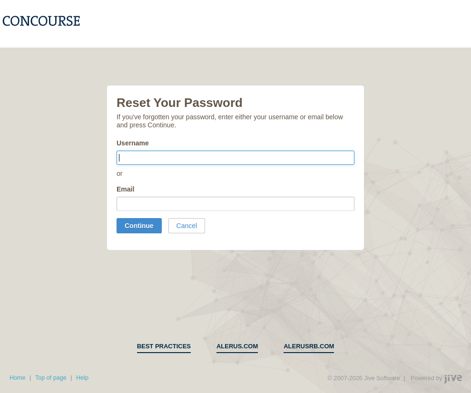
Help (82, 377)
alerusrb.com (309, 346)
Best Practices (164, 346)
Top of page (51, 377)
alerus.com (237, 346)
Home (18, 377)
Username (133, 143)
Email (125, 189)
